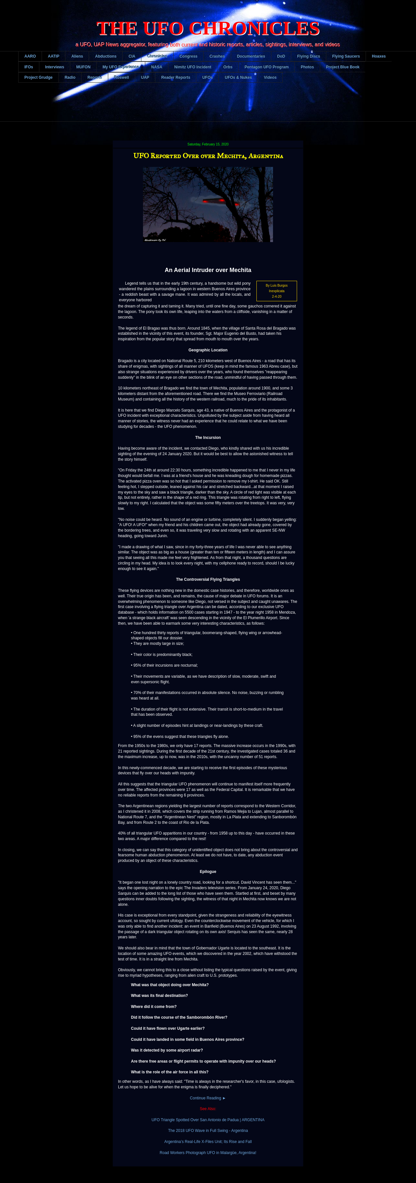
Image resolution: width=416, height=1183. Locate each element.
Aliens (77, 56)
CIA (131, 56)
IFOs (28, 67)
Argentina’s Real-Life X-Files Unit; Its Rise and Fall (208, 1141)
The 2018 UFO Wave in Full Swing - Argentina (208, 1130)
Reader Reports (175, 77)
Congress (188, 56)
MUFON (83, 67)
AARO (30, 56)
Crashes (217, 56)
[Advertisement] (208, 107)
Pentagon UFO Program (266, 67)
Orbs (227, 67)
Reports (94, 77)
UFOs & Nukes (238, 77)
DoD (281, 56)
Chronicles (157, 56)
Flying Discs (308, 56)
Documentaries (251, 56)
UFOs (207, 77)
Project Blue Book (342, 67)
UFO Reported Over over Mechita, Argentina (208, 155)
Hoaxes (379, 56)
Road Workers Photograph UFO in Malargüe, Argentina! (208, 1152)
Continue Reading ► (208, 1098)
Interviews (54, 67)
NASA (156, 67)
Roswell (121, 77)
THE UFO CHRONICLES (208, 28)
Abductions (105, 56)
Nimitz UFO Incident (192, 67)
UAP (145, 77)
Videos (270, 77)
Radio (70, 77)
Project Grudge (38, 77)
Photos (307, 67)
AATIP (53, 56)
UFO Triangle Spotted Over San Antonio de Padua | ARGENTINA (207, 1120)
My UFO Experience (120, 67)
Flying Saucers (346, 56)
